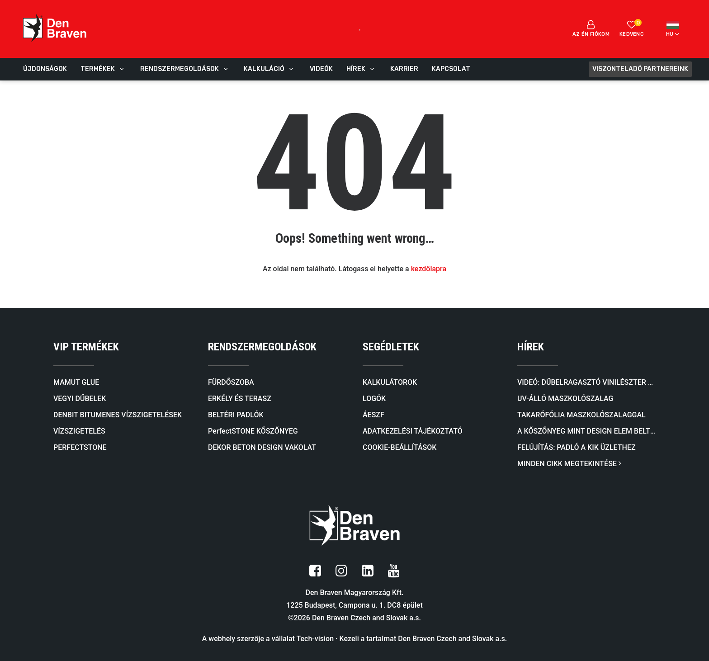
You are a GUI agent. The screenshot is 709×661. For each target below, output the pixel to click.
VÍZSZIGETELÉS (79, 431)
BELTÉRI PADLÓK (236, 415)
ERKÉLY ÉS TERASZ (239, 398)
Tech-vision (315, 638)
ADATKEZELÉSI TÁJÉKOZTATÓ (413, 431)
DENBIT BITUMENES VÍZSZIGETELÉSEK (117, 415)
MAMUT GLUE (76, 382)
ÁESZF (373, 415)
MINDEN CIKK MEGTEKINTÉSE (569, 463)
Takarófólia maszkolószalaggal (581, 415)
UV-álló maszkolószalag (565, 398)
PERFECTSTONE (80, 447)
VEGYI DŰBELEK (79, 398)
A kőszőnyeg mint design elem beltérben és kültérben (586, 431)
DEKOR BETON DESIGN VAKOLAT (262, 447)
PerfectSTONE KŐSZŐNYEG (253, 431)
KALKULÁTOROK (390, 382)
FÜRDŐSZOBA (231, 382)
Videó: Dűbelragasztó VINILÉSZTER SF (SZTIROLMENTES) (586, 382)
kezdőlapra (428, 268)
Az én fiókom (591, 28)
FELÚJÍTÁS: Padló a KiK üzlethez (576, 447)
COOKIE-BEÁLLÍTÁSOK (399, 447)
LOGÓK (374, 398)
